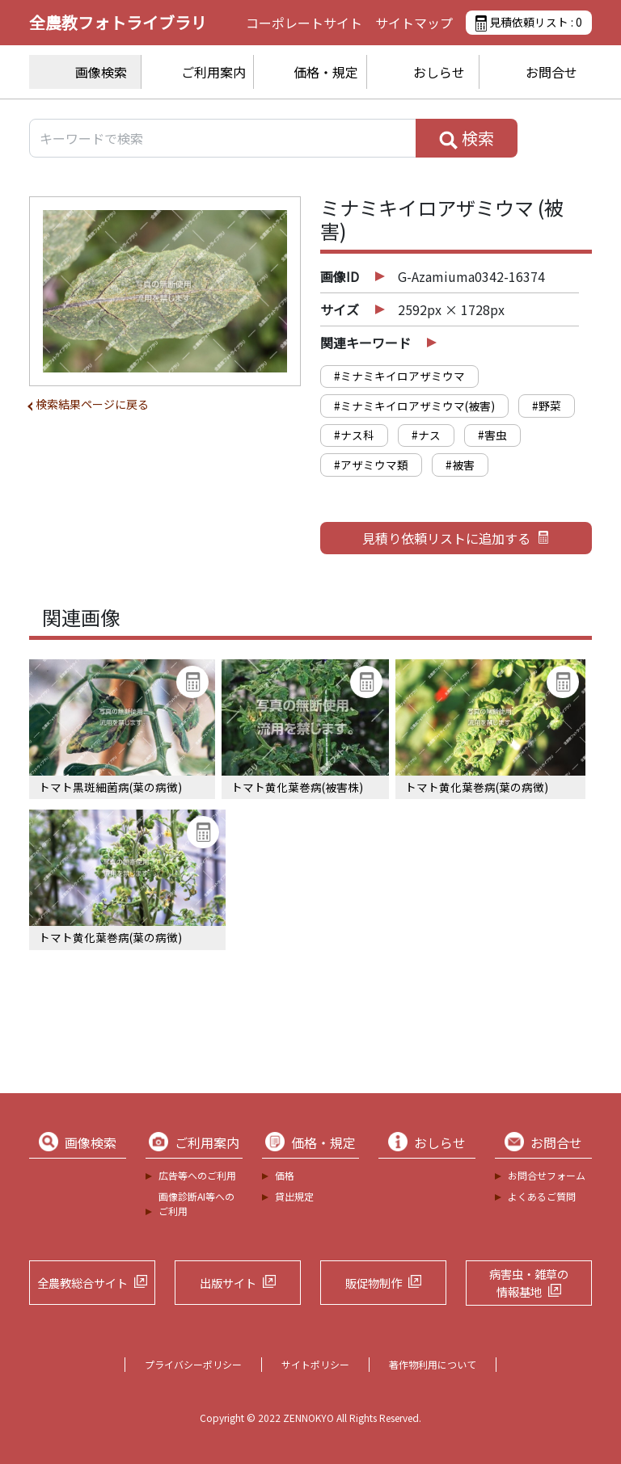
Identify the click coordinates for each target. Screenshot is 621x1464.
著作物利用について (432, 1364)
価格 (284, 1175)
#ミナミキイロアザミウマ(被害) (414, 406)
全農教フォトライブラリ (118, 22)
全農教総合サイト (82, 1282)
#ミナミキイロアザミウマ (399, 376)
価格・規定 (326, 72)
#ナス (426, 435)
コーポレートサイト (304, 22)
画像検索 (101, 72)
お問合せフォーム (546, 1175)
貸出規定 (294, 1196)
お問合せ (551, 72)
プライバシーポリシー (193, 1364)
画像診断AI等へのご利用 (196, 1203)
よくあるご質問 (542, 1196)
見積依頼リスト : (528, 23)
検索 (466, 138)
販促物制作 (373, 1282)
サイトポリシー (315, 1364)
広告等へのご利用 (197, 1175)
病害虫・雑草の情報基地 (528, 1282)
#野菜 (546, 406)
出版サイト (228, 1282)
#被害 (460, 464)
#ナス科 (354, 435)
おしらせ (439, 72)
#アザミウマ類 (371, 464)
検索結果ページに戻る (92, 404)
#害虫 (492, 435)
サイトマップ (414, 22)
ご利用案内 (213, 72)
